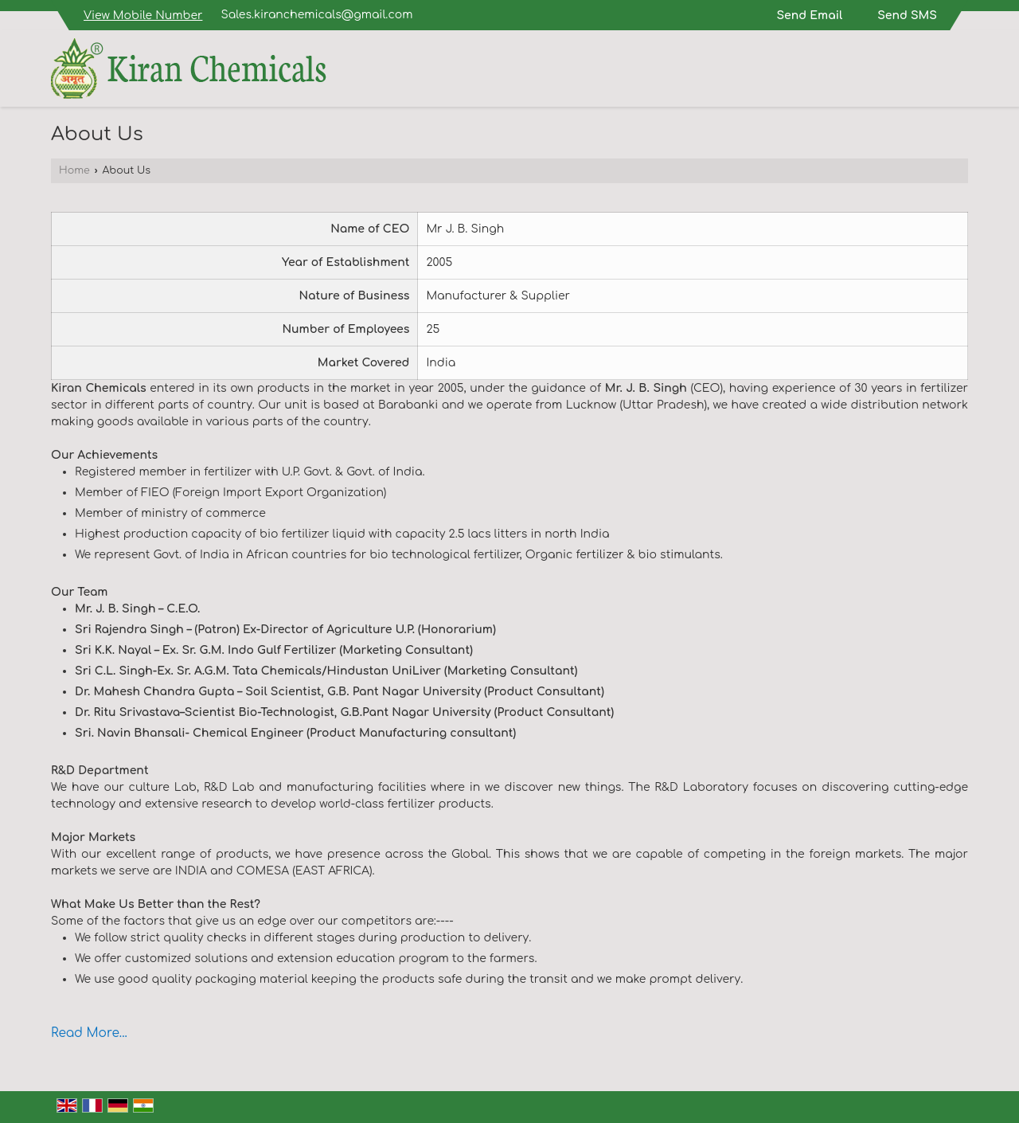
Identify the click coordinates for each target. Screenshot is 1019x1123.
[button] (143, 16)
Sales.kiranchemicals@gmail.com (317, 15)
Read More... (89, 1033)
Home (74, 170)
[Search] (958, 72)
